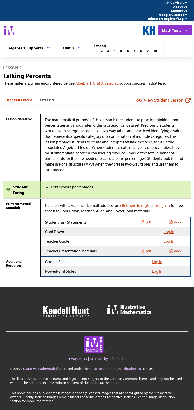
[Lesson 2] (101, 50)
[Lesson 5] (121, 50)
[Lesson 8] (141, 50)
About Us (180, 7)
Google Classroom (173, 15)
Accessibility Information (108, 358)
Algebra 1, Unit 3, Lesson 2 (97, 83)
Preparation (19, 100)
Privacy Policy (77, 358)
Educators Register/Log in (167, 19)
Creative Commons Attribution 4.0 (115, 368)
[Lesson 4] (114, 50)
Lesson (47, 100)
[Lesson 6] (128, 50)
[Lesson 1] (95, 50)
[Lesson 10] (155, 50)
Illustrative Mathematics (39, 368)
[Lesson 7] (134, 50)
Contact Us (179, 11)
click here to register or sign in (145, 205)
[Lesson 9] (147, 50)
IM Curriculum (176, 3)
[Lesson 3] (108, 50)
